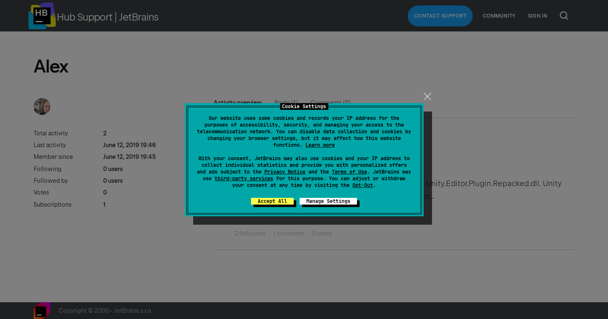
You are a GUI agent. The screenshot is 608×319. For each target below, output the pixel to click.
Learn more (320, 145)
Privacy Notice (284, 172)
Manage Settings (328, 201)
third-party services (244, 178)
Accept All (272, 201)
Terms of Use (349, 172)
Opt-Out (362, 185)
